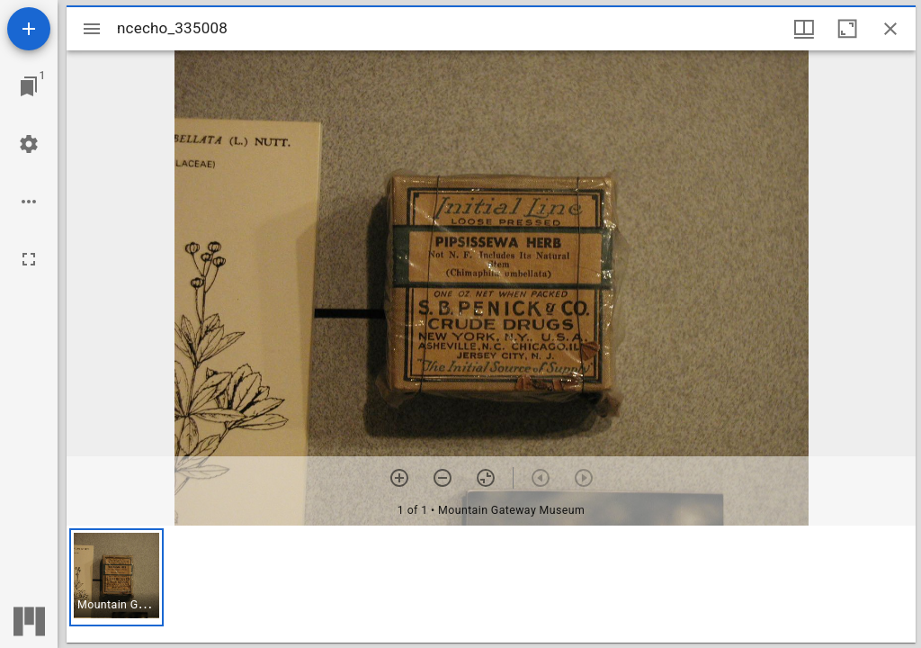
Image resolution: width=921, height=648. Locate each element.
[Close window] (890, 28)
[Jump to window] (28, 86)
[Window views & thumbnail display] (804, 28)
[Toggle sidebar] (91, 28)
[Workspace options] (28, 201)
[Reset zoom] (485, 478)
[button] (116, 577)
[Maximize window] (847, 28)
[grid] (491, 584)
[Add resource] (28, 28)
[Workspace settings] (28, 144)
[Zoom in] (399, 478)
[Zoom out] (442, 478)
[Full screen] (28, 259)
